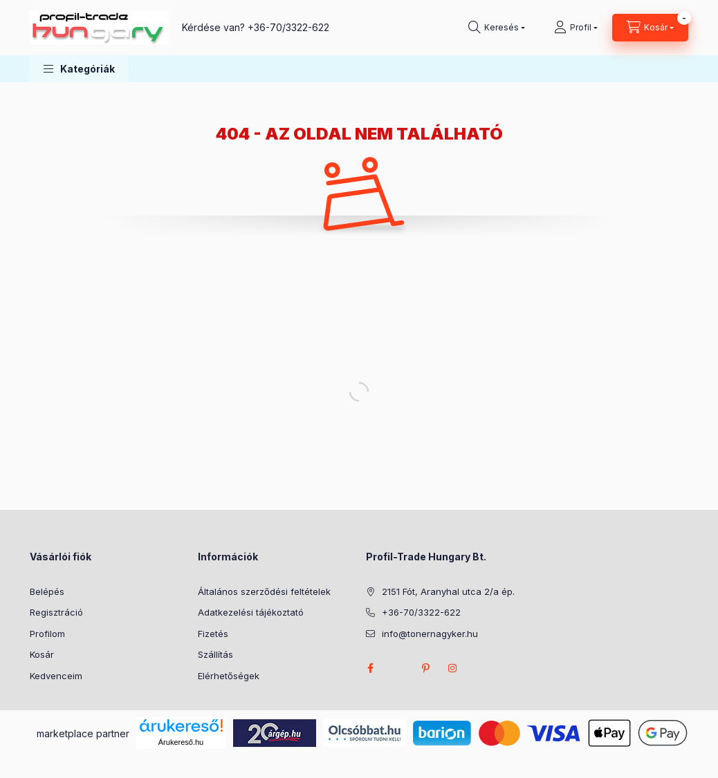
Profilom (47, 633)
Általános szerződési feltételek (264, 591)
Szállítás (215, 654)
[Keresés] (497, 27)
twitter (398, 668)
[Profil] (576, 27)
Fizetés (213, 633)
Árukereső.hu (180, 742)
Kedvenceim (56, 675)
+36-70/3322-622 (288, 27)
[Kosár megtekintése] (650, 27)
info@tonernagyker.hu (430, 633)
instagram (453, 668)
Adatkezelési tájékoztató (251, 612)
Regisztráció (56, 612)
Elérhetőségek (228, 675)
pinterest (425, 668)
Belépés (47, 591)
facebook (370, 668)
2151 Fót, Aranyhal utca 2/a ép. (448, 591)
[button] (79, 68)
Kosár (42, 654)
